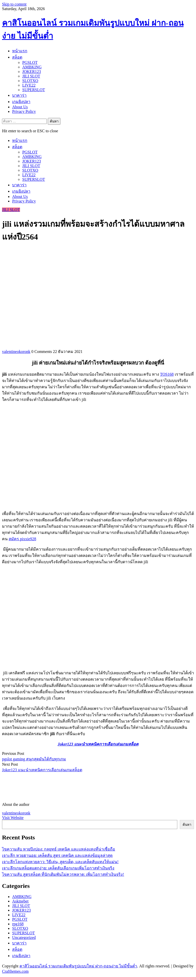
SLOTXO (30, 81)
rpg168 (18, 924)
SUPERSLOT (33, 90)
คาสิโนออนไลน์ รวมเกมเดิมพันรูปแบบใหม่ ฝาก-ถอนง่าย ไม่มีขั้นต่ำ (78, 966)
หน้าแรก (19, 51)
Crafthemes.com (15, 971)
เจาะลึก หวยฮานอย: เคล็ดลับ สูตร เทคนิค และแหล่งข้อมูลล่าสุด (57, 855)
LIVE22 (28, 85)
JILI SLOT (31, 76)
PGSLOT (29, 62)
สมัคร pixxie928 (22, 539)
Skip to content (14, 4)
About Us (20, 107)
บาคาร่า (19, 95)
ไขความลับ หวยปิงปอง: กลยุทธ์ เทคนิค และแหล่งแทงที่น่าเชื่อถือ (58, 849)
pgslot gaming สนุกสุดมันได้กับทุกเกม (34, 759)
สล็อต (17, 57)
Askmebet (20, 901)
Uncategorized (24, 937)
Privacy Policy (24, 111)
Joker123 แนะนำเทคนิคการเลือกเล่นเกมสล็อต (42, 770)
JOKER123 (31, 71)
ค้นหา (187, 825)
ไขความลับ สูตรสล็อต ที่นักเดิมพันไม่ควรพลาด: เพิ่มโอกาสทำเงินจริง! (63, 874)
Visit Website (13, 817)
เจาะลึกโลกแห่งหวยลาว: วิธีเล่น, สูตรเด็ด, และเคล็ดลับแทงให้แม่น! (60, 862)
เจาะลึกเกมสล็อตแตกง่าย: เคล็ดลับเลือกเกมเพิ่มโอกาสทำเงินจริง (58, 868)
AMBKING (31, 67)
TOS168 (167, 374)
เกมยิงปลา (21, 101)
